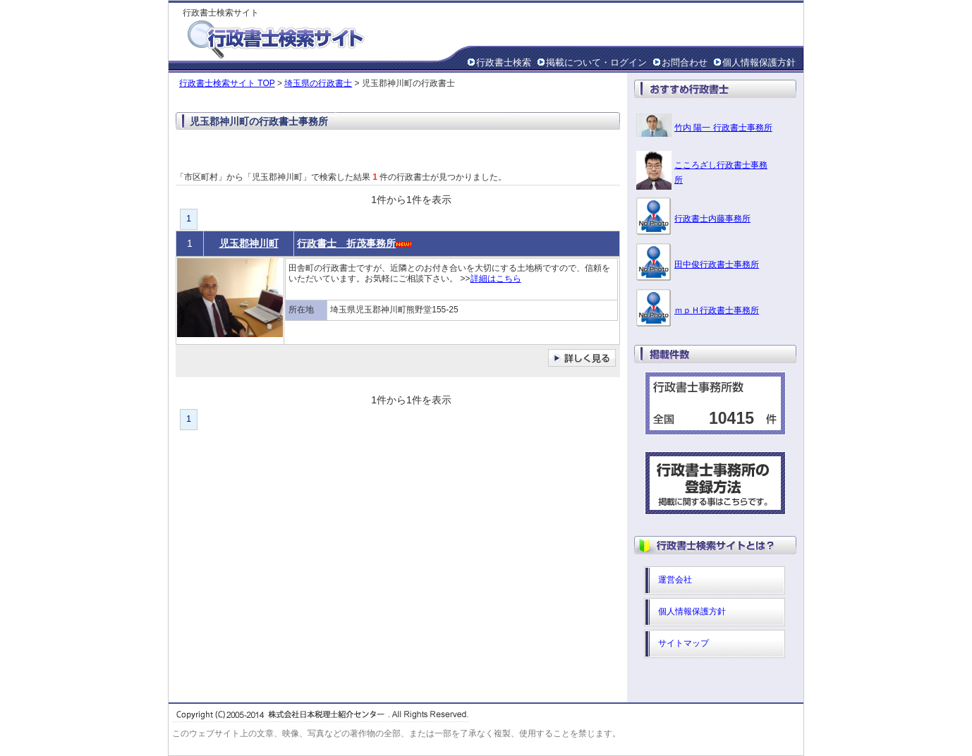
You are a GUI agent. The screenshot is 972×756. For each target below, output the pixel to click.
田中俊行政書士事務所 (716, 264)
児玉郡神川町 (249, 243)
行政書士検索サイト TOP (227, 83)
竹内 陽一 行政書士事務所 (723, 128)
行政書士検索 (503, 62)
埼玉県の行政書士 (318, 83)
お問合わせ (684, 62)
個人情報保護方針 (759, 62)
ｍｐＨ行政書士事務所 (716, 310)
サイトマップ (683, 643)
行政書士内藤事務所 (712, 219)
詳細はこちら (495, 279)
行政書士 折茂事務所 (346, 243)
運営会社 (675, 580)
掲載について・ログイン (596, 62)
